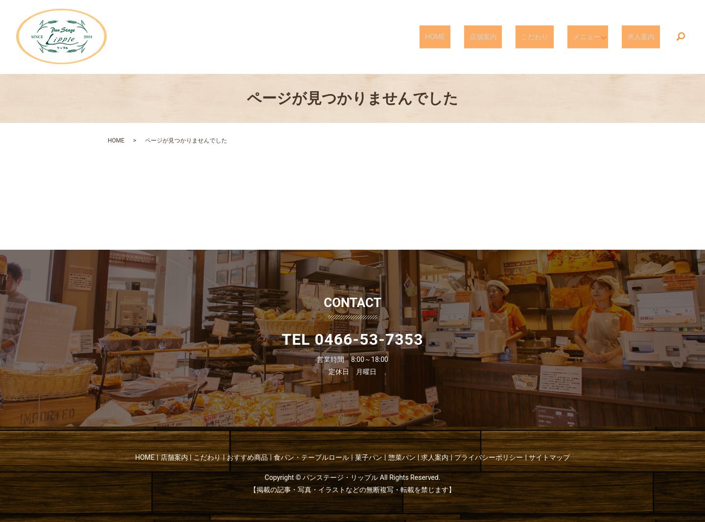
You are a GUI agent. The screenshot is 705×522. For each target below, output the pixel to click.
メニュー (591, 36)
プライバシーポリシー (488, 457)
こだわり (548, 36)
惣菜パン (402, 457)
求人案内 (645, 36)
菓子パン (368, 457)
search (681, 37)
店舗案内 (504, 36)
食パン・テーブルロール (311, 457)
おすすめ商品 (247, 457)
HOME (466, 36)
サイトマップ (549, 457)
